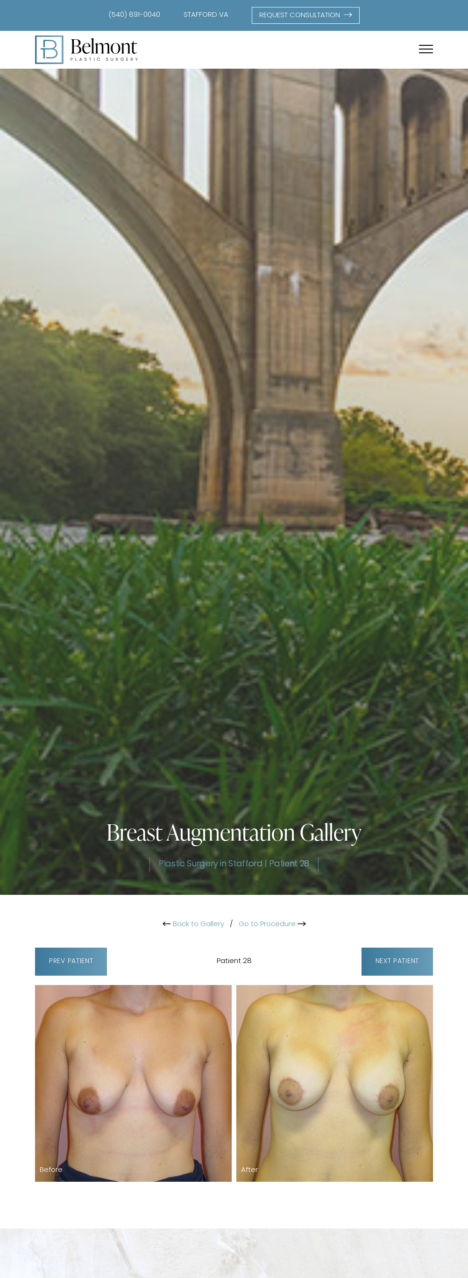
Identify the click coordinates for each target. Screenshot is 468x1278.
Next (397, 962)
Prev (71, 962)
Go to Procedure (272, 924)
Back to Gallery (193, 924)
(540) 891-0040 (134, 15)
